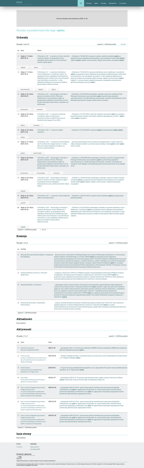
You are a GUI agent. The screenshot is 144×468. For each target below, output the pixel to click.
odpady (23, 67)
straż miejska (41, 173)
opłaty (36, 67)
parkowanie (24, 109)
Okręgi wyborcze (34, 447)
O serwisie (122, 3)
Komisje (103, 3)
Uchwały (89, 3)
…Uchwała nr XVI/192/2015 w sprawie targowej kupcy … (97, 130)
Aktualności (113, 3)
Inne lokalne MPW (35, 449)
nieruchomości (25, 89)
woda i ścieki (37, 153)
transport (40, 109)
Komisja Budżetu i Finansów (31, 285)
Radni (96, 3)
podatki (23, 203)
